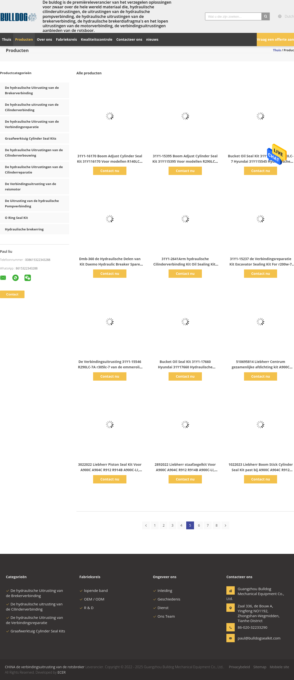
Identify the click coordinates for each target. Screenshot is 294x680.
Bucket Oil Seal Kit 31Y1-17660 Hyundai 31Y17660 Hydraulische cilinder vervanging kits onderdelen (185, 367)
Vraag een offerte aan (275, 39)
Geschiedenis (166, 599)
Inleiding (162, 590)
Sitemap (259, 667)
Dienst (161, 607)
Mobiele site (279, 667)
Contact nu (109, 170)
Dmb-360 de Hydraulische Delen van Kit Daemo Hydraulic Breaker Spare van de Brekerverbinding (110, 264)
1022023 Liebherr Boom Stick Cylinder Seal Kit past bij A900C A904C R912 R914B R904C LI (260, 470)
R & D (86, 607)
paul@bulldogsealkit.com (253, 638)
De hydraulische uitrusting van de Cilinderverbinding (34, 606)
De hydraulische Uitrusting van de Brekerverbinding (34, 593)
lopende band (93, 590)
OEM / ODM (91, 599)
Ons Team (164, 616)
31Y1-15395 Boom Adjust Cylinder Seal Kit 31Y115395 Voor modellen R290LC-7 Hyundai (185, 161)
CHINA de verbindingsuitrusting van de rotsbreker (45, 667)
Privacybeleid (239, 667)
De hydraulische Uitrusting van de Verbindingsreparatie (34, 620)
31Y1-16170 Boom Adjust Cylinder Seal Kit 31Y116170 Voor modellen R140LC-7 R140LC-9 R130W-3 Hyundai (110, 161)
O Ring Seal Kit (16, 217)
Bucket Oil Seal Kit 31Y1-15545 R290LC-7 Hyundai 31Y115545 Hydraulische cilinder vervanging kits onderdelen (260, 161)
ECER (62, 672)
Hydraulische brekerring (24, 229)
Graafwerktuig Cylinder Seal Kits (30, 138)
